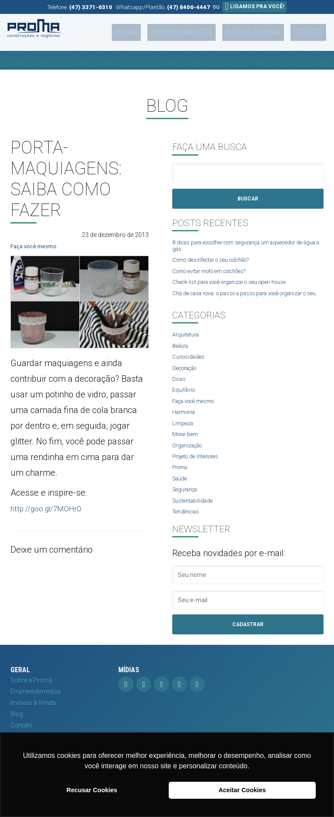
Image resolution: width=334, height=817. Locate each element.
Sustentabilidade (194, 517)
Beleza (181, 356)
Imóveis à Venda (264, 29)
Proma (155, 29)
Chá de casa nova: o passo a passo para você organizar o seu (236, 300)
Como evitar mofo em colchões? (217, 273)
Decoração (187, 380)
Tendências (188, 529)
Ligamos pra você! (254, 6)
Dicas (180, 391)
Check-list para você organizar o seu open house (239, 285)
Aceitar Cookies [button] (242, 790)
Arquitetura (187, 345)
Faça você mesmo (35, 246)
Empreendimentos (202, 29)
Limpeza (183, 437)
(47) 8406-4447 (188, 7)
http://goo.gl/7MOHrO (51, 508)
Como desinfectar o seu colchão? (218, 262)
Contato (311, 29)
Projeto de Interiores (199, 472)
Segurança (187, 506)
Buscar (248, 199)
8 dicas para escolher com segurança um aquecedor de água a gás (245, 247)
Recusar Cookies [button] (92, 790)
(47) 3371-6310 (90, 7)
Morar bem (187, 449)
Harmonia (186, 426)
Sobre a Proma (31, 699)
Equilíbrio (184, 403)
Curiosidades (190, 368)
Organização (190, 460)
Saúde (181, 494)
